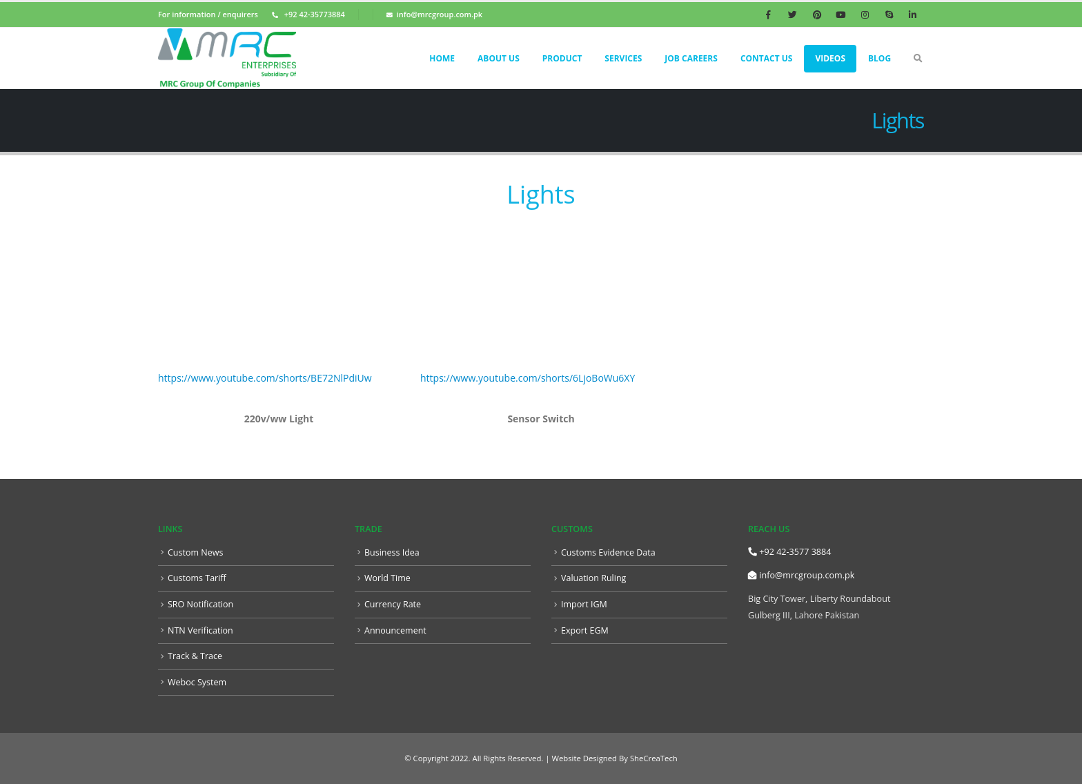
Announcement (395, 630)
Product (562, 58)
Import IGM (584, 604)
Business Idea (392, 552)
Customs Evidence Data (608, 552)
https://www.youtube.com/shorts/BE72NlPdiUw (265, 377)
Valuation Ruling (594, 578)
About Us (499, 58)
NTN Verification (201, 630)
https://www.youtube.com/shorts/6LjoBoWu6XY (527, 377)
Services (623, 58)
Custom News (196, 552)
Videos (830, 58)
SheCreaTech (653, 758)
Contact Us (766, 58)
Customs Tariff (197, 578)
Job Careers (691, 58)
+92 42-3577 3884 (789, 552)
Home (442, 58)
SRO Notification (201, 604)
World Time (387, 578)
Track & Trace (195, 656)
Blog (879, 58)
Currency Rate (393, 604)
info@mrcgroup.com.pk (801, 575)
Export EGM (585, 630)
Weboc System (197, 682)
